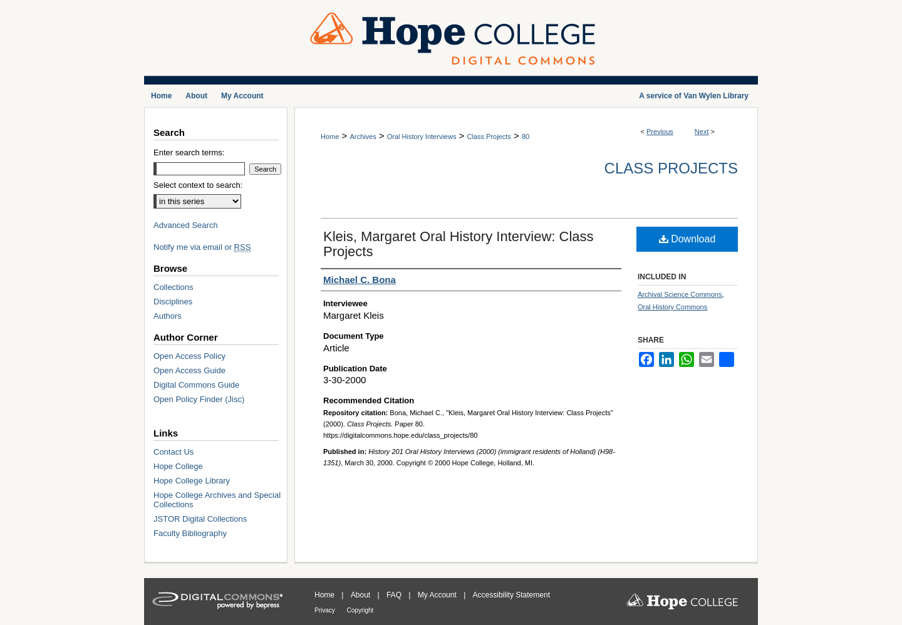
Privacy (325, 610)
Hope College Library (191, 480)
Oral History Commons (672, 307)
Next (702, 131)
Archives (363, 136)
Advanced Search (185, 225)
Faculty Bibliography (190, 533)
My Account (438, 595)
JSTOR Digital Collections (200, 519)
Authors (167, 316)
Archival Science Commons (680, 294)
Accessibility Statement (511, 595)
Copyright (360, 610)
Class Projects (489, 136)
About (362, 595)
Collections (173, 287)
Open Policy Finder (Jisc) (198, 399)
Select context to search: (197, 185)
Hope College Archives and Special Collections (217, 499)
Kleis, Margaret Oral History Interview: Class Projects (458, 244)
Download (687, 239)
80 (525, 136)
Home (330, 136)
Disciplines (172, 301)
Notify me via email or (202, 247)
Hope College (178, 466)
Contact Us (173, 452)
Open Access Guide (189, 370)
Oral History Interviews (422, 136)
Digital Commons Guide (196, 385)
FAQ (394, 595)
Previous (659, 131)
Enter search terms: (188, 152)
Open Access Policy (189, 356)
